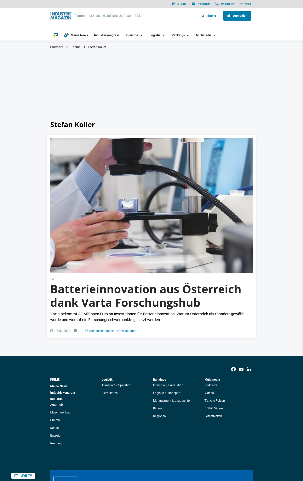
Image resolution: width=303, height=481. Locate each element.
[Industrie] (130, 35)
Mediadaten (164, 424)
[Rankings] (177, 35)
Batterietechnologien (100, 263)
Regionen (159, 348)
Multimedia (212, 312)
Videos (209, 325)
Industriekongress (63, 325)
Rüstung (56, 376)
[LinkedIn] (249, 302)
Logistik (107, 312)
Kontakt (106, 458)
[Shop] (245, 4)
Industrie (56, 332)
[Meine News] (76, 35)
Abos (137, 424)
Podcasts (210, 318)
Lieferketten (110, 325)
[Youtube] (241, 302)
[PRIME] (55, 35)
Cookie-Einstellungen (129, 458)
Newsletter (124, 424)
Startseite (56, 47)
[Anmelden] (237, 16)
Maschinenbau (60, 345)
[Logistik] (153, 35)
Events (148, 424)
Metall (54, 360)
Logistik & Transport (166, 325)
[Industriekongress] (106, 35)
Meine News (58, 318)
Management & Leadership (171, 333)
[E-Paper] (179, 4)
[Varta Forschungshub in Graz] (151, 171)
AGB (77, 458)
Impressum (90, 458)
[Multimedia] (202, 35)
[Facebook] (233, 302)
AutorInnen (106, 424)
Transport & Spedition (116, 318)
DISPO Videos (213, 341)
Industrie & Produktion (168, 318)
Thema (76, 47)
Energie (55, 368)
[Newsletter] (201, 4)
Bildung (158, 341)
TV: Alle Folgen (214, 333)
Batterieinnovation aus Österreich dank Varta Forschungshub (145, 228)
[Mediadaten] (224, 4)
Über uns (89, 424)
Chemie (55, 352)
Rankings (159, 312)
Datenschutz (62, 458)
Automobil (57, 337)
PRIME (55, 312)
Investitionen (126, 263)
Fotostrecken (213, 348)
